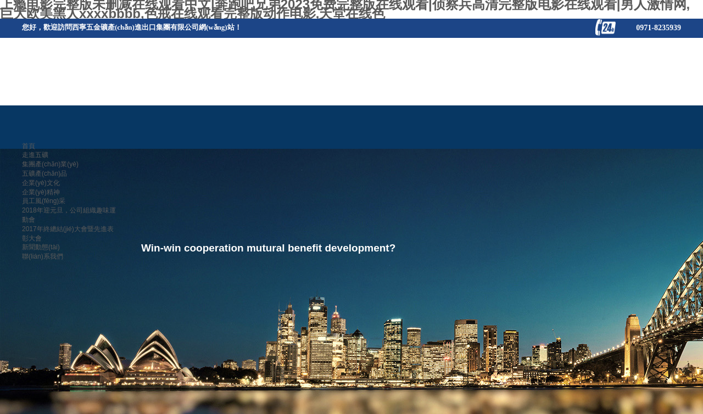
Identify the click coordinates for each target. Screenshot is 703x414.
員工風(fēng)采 (43, 201)
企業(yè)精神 (41, 192)
